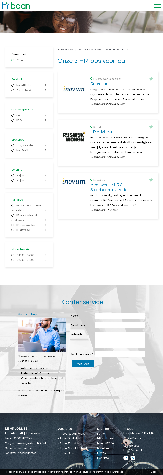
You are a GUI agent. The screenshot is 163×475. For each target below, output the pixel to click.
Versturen (83, 363)
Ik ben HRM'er (105, 443)
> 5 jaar (31, 175)
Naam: (75, 316)
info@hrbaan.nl (44, 373)
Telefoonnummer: (82, 354)
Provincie (17, 79)
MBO (31, 115)
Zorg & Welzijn (31, 145)
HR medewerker (31, 225)
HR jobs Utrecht (67, 453)
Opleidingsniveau (22, 109)
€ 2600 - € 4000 (31, 259)
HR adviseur (31, 229)
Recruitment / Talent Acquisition (28, 208)
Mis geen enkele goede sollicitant (25, 443)
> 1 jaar (31, 180)
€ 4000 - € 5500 (31, 255)
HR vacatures (105, 438)
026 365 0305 (131, 445)
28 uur (19, 60)
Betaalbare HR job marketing (23, 433)
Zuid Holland (31, 90)
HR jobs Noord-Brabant (72, 448)
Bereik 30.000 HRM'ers (19, 438)
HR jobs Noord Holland (72, 433)
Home (101, 433)
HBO (31, 120)
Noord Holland (31, 85)
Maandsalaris (20, 249)
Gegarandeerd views (18, 448)
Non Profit (31, 150)
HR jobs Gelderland (70, 438)
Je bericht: (77, 334)
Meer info (103, 458)
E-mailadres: (78, 325)
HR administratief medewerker (28, 218)
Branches (17, 139)
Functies (17, 199)
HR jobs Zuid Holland (70, 443)
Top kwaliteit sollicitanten (20, 453)
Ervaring (16, 169)
